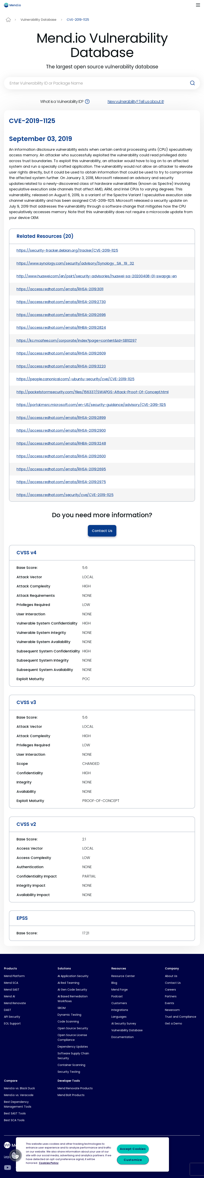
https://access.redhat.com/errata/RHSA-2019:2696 (61, 314)
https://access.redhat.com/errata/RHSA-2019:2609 (61, 353)
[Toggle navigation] (198, 5)
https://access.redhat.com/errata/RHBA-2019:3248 (61, 443)
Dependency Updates (73, 1047)
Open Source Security (73, 1028)
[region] (92, 1154)
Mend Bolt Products (71, 1095)
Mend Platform (14, 976)
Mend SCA (11, 983)
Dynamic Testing (69, 1015)
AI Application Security (73, 976)
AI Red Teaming (68, 983)
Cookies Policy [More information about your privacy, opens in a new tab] (49, 1163)
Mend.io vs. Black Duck (19, 1088)
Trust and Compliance (180, 1017)
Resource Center (123, 976)
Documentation (122, 1037)
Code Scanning (68, 1021)
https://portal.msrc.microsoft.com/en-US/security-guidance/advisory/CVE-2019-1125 (91, 404)
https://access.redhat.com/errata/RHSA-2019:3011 (60, 289)
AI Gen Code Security (72, 990)
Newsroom (172, 1010)
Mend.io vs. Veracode (18, 1095)
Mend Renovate (15, 1003)
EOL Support (12, 1023)
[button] (15, 1155)
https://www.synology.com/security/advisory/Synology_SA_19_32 (75, 263)
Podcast (117, 996)
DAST (7, 1010)
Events (169, 1003)
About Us (171, 976)
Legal (7, 1157)
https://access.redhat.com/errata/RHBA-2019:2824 (61, 327)
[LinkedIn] (7, 1167)
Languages (119, 1017)
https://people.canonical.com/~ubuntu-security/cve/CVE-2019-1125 (75, 378)
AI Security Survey (123, 1023)
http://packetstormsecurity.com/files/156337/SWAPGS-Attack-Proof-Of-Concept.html (93, 391)
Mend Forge (119, 990)
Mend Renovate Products (75, 1088)
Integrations (119, 1010)
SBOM (62, 1008)
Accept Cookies (133, 1149)
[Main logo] (14, 5)
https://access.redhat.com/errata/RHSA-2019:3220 (61, 366)
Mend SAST (11, 990)
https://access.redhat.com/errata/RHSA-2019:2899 (61, 417)
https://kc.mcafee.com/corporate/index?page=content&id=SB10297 (77, 340)
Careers (170, 990)
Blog (114, 983)
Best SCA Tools (14, 1120)
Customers (119, 1003)
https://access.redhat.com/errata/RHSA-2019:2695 (61, 469)
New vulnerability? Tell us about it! (136, 101)
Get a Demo (173, 1023)
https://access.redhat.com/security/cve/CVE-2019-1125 (65, 494)
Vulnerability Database (38, 19)
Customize (133, 1160)
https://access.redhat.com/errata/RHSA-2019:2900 (61, 430)
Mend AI (9, 996)
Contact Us (102, 530)
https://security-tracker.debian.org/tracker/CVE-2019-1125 (67, 250)
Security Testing (69, 1072)
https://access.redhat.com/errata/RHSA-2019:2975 (61, 481)
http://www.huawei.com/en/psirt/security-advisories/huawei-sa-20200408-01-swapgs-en (97, 276)
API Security (12, 1017)
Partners (171, 996)
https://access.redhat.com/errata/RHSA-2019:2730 (61, 301)
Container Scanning (71, 1065)
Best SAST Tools (15, 1113)
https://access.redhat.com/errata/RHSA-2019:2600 (61, 456)
